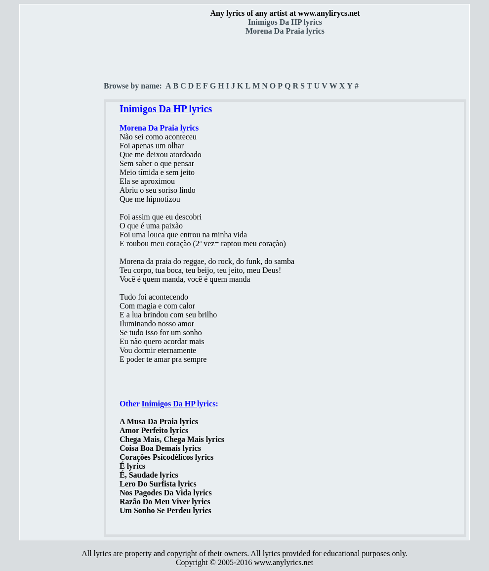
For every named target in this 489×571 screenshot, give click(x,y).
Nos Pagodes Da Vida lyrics (166, 492)
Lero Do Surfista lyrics (158, 484)
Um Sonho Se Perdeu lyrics (165, 510)
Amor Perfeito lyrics (154, 430)
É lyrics (132, 466)
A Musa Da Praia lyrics (159, 421)
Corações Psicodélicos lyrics (166, 457)
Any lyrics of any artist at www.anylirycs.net (285, 13)
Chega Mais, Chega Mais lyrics (172, 439)
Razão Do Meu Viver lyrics (165, 501)
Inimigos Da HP (169, 403)
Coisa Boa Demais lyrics (160, 448)
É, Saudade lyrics (149, 475)
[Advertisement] (62, 173)
